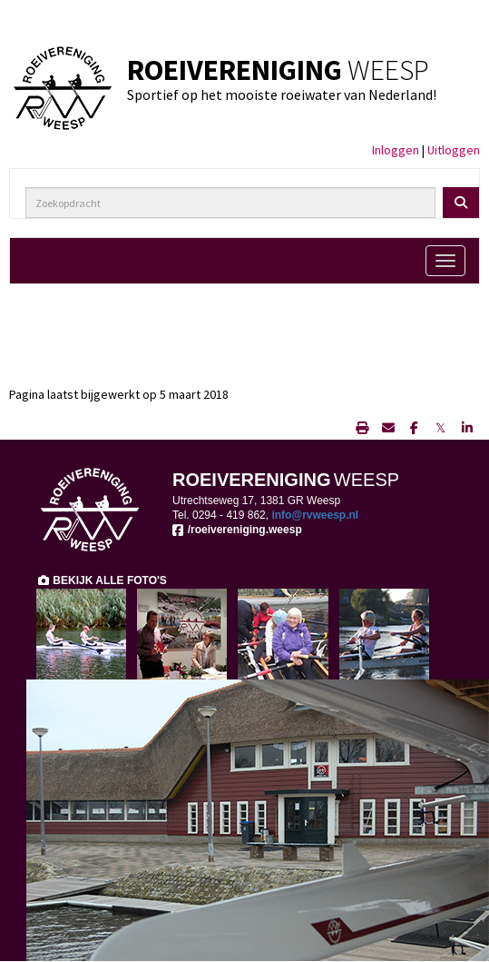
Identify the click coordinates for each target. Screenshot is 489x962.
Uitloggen (453, 150)
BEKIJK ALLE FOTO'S (101, 580)
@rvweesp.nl (314, 515)
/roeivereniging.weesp (237, 529)
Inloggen (395, 150)
